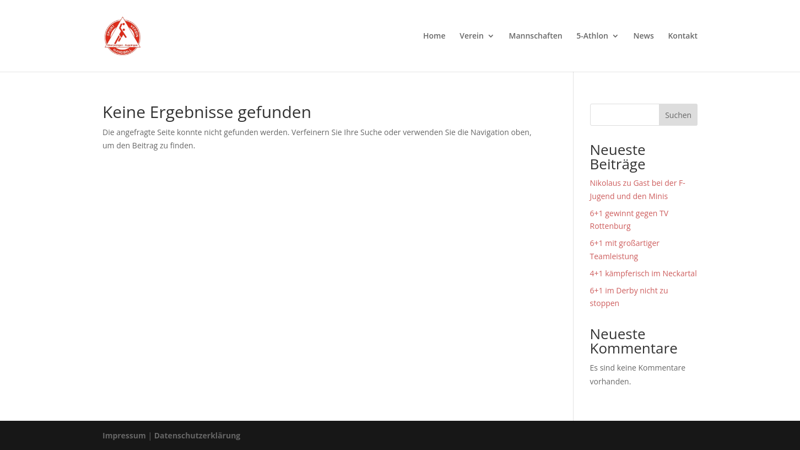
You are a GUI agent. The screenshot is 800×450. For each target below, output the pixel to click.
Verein (472, 36)
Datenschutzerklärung (197, 435)
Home (434, 36)
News (644, 36)
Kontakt (683, 36)
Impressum (124, 435)
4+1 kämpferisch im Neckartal (643, 273)
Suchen (678, 115)
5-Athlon (592, 36)
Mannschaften (536, 36)
